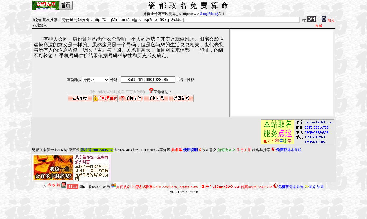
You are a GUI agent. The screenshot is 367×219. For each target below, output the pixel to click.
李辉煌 (74, 150)
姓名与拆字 (261, 150)
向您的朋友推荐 (44, 20)
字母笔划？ (158, 92)
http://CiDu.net (144, 150)
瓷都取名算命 (43, 150)
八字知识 (163, 150)
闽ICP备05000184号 (95, 187)
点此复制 (40, 25)
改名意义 (207, 150)
